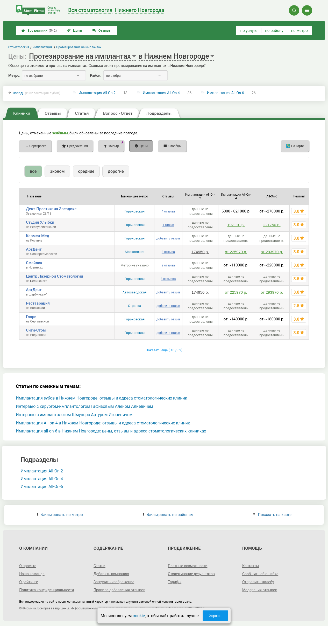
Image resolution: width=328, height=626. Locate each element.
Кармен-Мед (37, 235)
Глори (31, 316)
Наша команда (32, 574)
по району (274, 30)
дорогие (116, 171)
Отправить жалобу (258, 582)
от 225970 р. (236, 252)
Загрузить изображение (114, 582)
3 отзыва (168, 252)
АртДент (34, 249)
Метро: (14, 75)
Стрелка (134, 306)
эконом (57, 171)
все (33, 171)
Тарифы (174, 582)
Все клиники (39, 30)
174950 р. (200, 252)
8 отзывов (168, 279)
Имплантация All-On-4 (161, 93)
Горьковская (135, 211)
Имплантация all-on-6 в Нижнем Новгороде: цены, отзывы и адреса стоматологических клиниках (111, 431)
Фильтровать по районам (168, 514)
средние (86, 171)
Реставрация (38, 303)
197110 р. (236, 225)
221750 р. (272, 225)
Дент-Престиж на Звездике (51, 209)
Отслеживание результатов (191, 574)
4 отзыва (168, 211)
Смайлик (34, 262)
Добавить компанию (111, 574)
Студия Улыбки (40, 222)
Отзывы (101, 30)
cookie (139, 615)
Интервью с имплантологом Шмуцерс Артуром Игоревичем (74, 414)
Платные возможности (187, 566)
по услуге (249, 30)
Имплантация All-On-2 (97, 93)
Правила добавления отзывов (119, 590)
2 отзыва (168, 265)
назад (36, 93)
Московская (134, 252)
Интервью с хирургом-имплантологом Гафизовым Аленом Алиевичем (84, 406)
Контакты (250, 566)
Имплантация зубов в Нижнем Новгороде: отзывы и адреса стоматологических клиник (101, 398)
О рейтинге (28, 582)
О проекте (27, 566)
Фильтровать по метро (60, 514)
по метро (299, 30)
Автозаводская (135, 292)
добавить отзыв (168, 238)
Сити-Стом (36, 330)
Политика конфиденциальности (46, 590)
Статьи (99, 566)
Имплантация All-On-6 (225, 93)
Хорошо (215, 616)
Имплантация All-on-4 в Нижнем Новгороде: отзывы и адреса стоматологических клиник (103, 423)
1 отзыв (168, 225)
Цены (74, 30)
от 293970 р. (272, 252)
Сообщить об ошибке (260, 574)
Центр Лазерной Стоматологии (54, 276)
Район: (95, 75)
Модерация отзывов (259, 590)
